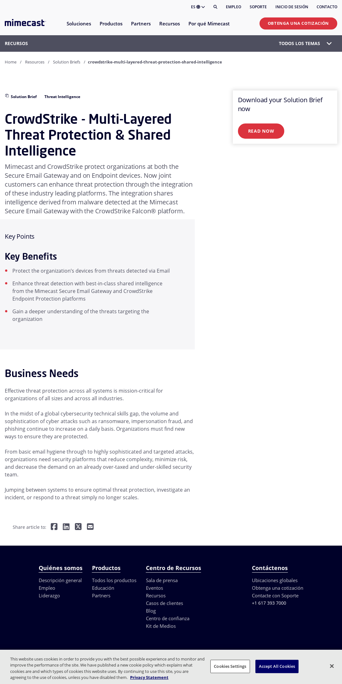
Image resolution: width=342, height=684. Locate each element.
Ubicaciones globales (275, 580)
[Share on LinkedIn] (66, 527)
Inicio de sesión (291, 7)
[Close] (332, 666)
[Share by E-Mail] (90, 527)
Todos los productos (114, 580)
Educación (103, 588)
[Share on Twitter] (78, 527)
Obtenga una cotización (298, 23)
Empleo (233, 7)
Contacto (327, 7)
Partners (101, 595)
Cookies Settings (230, 666)
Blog (151, 611)
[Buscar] (215, 7)
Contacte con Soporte (275, 595)
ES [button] (198, 7)
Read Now (261, 131)
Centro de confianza (167, 618)
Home (10, 62)
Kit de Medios (161, 626)
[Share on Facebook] (54, 527)
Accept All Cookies (277, 666)
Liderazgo (49, 595)
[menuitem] (78, 27)
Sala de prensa (162, 580)
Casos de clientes (164, 603)
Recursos (156, 595)
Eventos (154, 588)
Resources (34, 62)
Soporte (258, 7)
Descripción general (60, 580)
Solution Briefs (66, 62)
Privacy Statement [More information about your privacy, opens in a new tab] (149, 677)
